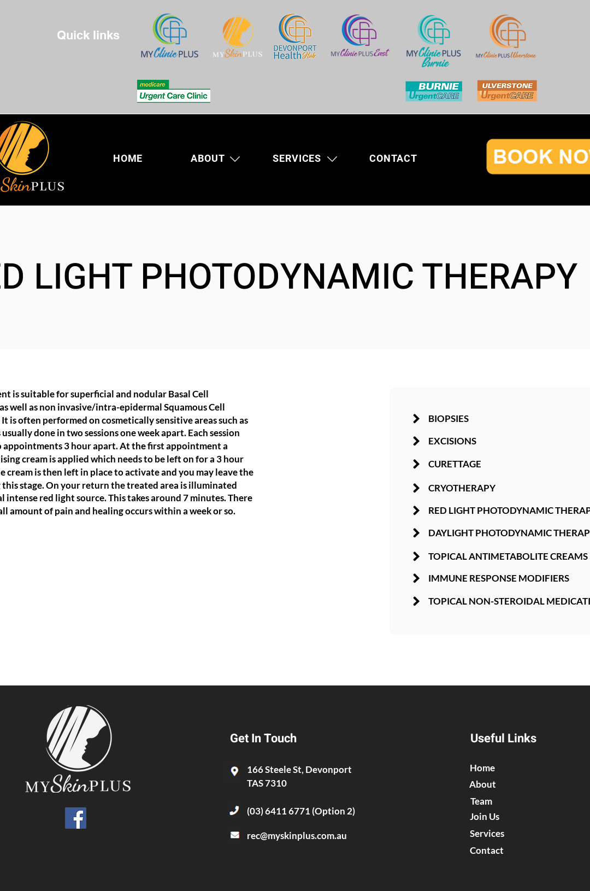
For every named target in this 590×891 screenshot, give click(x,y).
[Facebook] (75, 818)
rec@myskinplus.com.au (297, 835)
